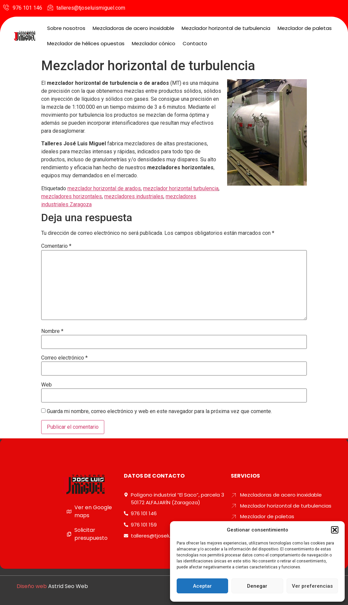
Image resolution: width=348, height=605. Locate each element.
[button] (334, 530)
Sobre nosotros (66, 28)
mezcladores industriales (133, 196)
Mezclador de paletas (305, 28)
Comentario (56, 246)
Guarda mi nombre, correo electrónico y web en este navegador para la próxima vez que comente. (159, 411)
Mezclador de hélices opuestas (86, 43)
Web (46, 384)
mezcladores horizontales (71, 196)
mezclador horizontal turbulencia (180, 188)
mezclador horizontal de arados (104, 188)
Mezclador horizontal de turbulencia (226, 28)
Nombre (52, 331)
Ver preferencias (312, 586)
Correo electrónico (64, 358)
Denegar (257, 586)
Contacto (195, 43)
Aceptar (202, 586)
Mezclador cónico (153, 43)
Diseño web (32, 586)
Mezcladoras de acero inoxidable (133, 28)
